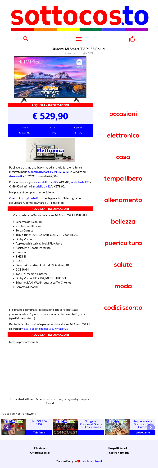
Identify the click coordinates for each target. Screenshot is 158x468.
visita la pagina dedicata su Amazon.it (44, 328)
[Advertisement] (50, 369)
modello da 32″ (42, 186)
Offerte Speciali (40, 452)
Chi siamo (40, 448)
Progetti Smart (117, 448)
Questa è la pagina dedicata (26, 198)
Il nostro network (118, 452)
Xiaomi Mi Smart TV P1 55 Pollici (48, 172)
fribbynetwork (93, 461)
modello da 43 (79, 182)
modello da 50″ (47, 182)
